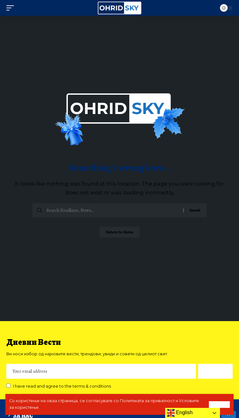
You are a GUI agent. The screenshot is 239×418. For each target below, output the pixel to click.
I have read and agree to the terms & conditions (62, 386)
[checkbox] (8, 385)
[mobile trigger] (11, 7)
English (180, 413)
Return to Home (119, 232)
